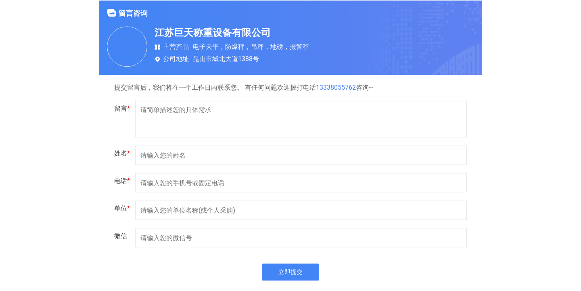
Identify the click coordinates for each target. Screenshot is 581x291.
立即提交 (290, 272)
